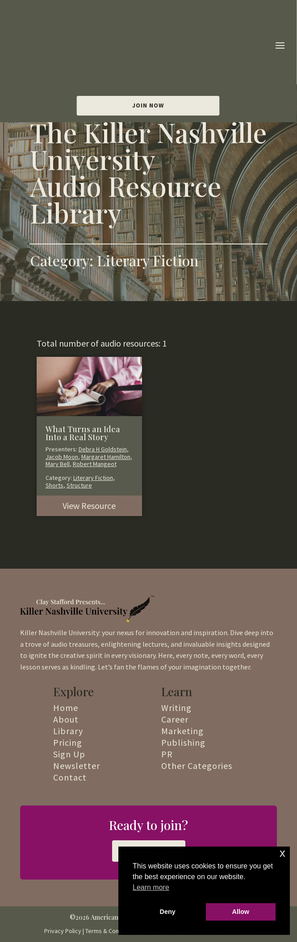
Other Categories (196, 765)
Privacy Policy (62, 931)
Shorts (54, 485)
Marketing (182, 730)
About (66, 719)
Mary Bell (58, 464)
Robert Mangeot (95, 464)
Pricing (67, 742)
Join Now (148, 45)
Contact (70, 777)
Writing (176, 707)
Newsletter (76, 765)
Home (65, 707)
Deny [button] (168, 911)
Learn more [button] (151, 887)
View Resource (89, 505)
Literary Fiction (93, 478)
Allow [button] (240, 911)
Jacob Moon (62, 457)
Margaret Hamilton (105, 457)
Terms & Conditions (111, 931)
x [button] (282, 853)
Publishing (183, 742)
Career (174, 719)
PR (167, 754)
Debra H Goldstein (103, 449)
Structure (79, 485)
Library (68, 730)
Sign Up (69, 754)
